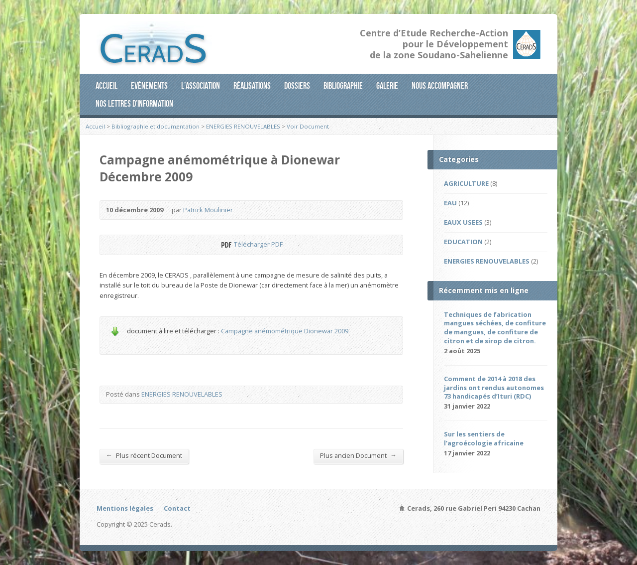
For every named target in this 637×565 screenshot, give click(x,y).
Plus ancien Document (358, 455)
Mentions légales (125, 508)
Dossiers (297, 86)
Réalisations (252, 86)
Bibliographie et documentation (155, 126)
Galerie (387, 86)
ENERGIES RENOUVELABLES (243, 126)
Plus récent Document (144, 455)
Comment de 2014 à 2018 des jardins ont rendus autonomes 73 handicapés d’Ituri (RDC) (494, 387)
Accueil (106, 86)
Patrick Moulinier (208, 209)
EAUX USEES (463, 222)
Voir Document (308, 126)
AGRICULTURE (466, 183)
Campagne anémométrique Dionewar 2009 (284, 330)
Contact (177, 508)
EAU (450, 202)
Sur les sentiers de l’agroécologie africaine (484, 438)
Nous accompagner (440, 86)
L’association (200, 86)
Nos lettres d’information (134, 104)
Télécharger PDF (225, 245)
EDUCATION (463, 241)
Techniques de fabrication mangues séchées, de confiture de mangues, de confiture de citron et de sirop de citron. (495, 328)
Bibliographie (343, 86)
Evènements (149, 86)
